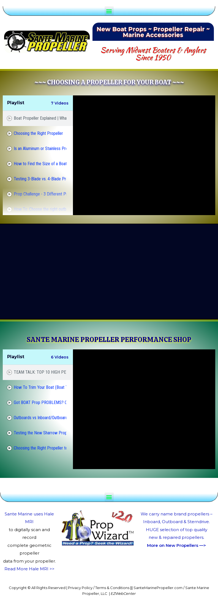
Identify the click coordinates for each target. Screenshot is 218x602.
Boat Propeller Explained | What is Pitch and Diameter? (40, 118)
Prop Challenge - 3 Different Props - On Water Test (40, 194)
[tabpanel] (144, 155)
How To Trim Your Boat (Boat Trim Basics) (40, 387)
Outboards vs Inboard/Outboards (40, 417)
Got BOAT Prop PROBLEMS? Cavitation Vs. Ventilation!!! (40, 402)
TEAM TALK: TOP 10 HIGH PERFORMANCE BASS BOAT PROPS (40, 372)
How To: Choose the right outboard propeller (40, 209)
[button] (109, 10)
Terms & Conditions (112, 587)
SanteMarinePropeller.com (157, 587)
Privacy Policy (80, 587)
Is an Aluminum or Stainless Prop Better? (40, 148)
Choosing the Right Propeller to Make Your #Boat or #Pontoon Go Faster (40, 448)
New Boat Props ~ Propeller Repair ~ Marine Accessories (153, 32)
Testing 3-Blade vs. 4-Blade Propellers (40, 178)
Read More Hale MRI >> (29, 568)
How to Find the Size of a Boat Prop (40, 163)
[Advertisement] (98, 271)
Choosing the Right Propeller (38, 133)
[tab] (38, 118)
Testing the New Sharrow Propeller (40, 432)
